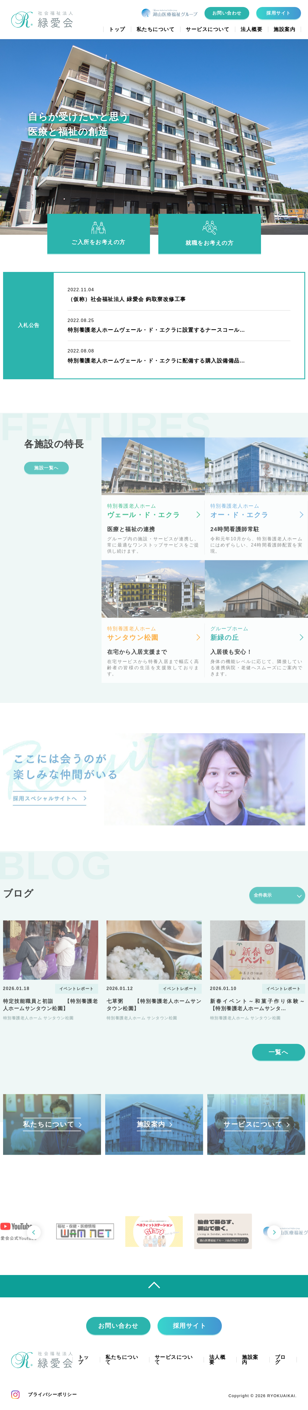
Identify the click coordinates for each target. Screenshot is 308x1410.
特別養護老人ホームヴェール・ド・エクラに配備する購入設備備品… (156, 361)
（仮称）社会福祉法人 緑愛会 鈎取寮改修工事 (127, 299)
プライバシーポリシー (52, 1394)
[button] (274, 1238)
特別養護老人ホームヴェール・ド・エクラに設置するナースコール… (156, 330)
